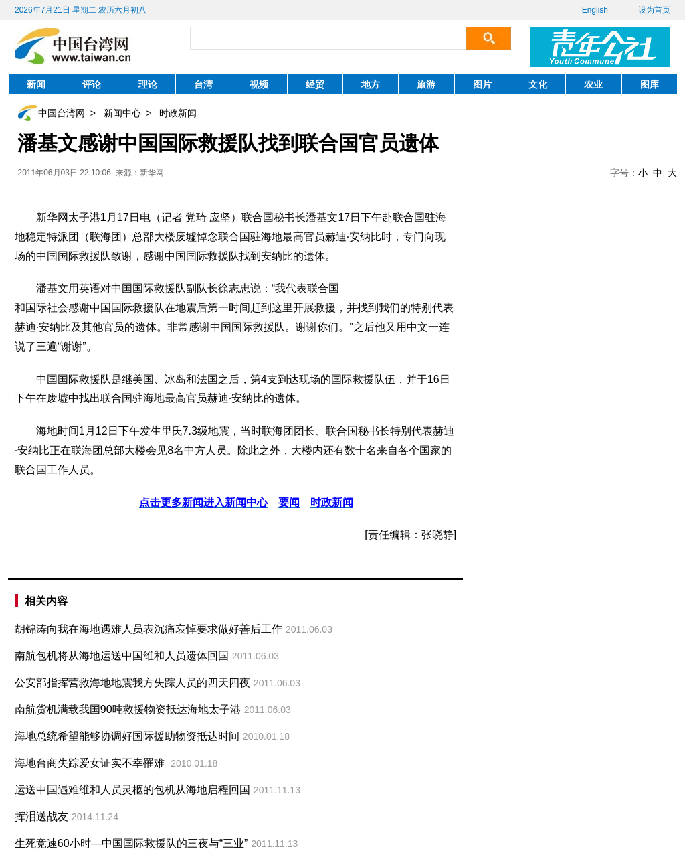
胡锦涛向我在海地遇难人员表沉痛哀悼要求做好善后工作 (148, 629)
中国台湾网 (61, 113)
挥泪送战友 (41, 816)
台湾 (203, 84)
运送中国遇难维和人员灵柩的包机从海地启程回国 (132, 789)
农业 (593, 84)
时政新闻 (178, 113)
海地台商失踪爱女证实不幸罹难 (91, 763)
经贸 (315, 84)
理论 (147, 84)
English (595, 10)
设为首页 (654, 10)
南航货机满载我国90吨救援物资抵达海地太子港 (128, 709)
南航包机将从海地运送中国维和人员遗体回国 (122, 655)
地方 (370, 84)
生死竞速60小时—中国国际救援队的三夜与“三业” (131, 843)
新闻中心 (122, 113)
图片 (482, 84)
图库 (649, 84)
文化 (537, 84)
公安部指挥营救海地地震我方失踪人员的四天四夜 (132, 682)
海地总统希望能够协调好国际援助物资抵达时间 (127, 736)
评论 (91, 84)
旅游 (426, 84)
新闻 (36, 84)
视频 (259, 84)
